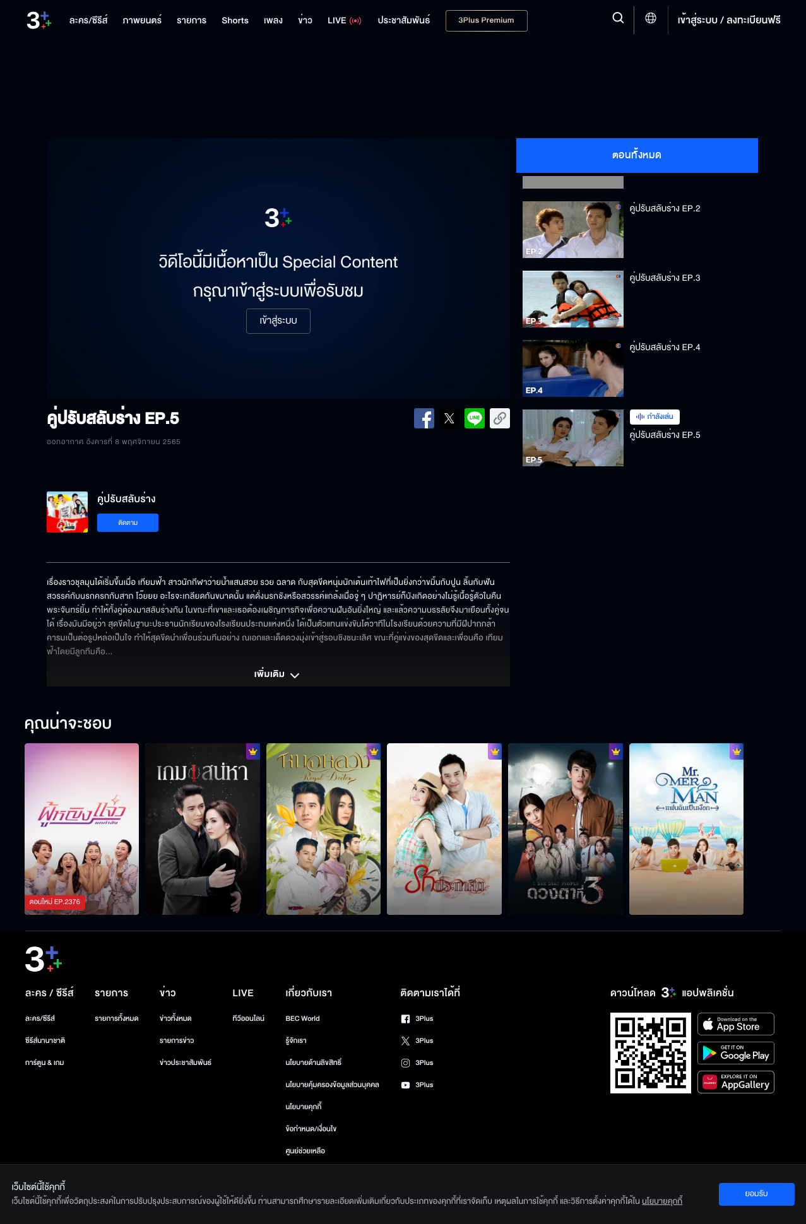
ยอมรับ (756, 1193)
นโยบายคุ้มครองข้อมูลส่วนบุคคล (332, 1085)
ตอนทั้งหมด (637, 155)
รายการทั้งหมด (116, 1019)
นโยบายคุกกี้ (303, 1107)
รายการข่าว (177, 1041)
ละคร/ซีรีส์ (40, 1019)
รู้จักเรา (295, 1041)
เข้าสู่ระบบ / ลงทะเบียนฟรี (729, 20)
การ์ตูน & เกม (44, 1063)
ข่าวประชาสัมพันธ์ (185, 1063)
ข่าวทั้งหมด (176, 1019)
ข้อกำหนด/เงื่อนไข (310, 1129)
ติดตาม (128, 522)
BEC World (302, 1019)
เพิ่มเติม (278, 675)
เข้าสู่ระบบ (278, 321)
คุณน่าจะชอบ (68, 724)
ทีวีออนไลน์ (248, 1019)
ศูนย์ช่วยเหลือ (305, 1151)
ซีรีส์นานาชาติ (45, 1041)
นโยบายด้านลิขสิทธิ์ (313, 1063)
